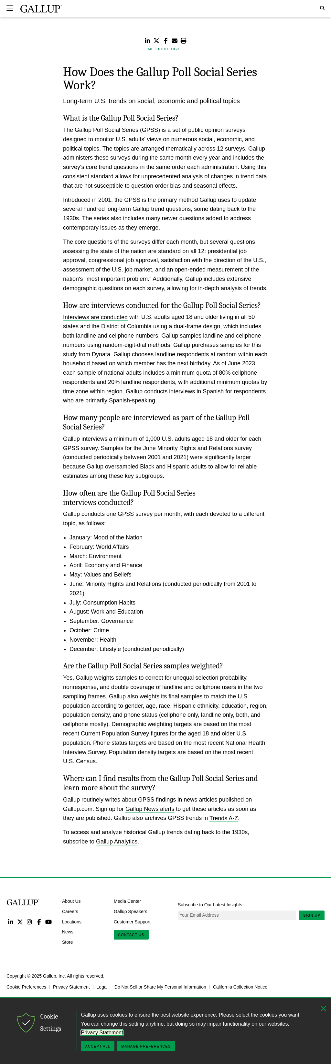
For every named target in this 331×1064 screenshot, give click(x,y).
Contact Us (131, 935)
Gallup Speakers (130, 911)
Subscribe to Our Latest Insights (210, 904)
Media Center (127, 901)
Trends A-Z (223, 818)
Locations (71, 921)
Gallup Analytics (116, 841)
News (67, 931)
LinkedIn (10, 921)
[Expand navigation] (9, 8)
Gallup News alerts (149, 809)
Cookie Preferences (26, 987)
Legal (102, 987)
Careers (70, 911)
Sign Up (311, 915)
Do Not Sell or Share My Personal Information (160, 987)
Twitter (19, 921)
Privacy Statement (71, 987)
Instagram (29, 921)
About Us (71, 901)
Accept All (97, 1046)
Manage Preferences (146, 1046)
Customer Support (132, 921)
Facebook (39, 921)
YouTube (48, 921)
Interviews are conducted (95, 317)
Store (67, 942)
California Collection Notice (240, 987)
